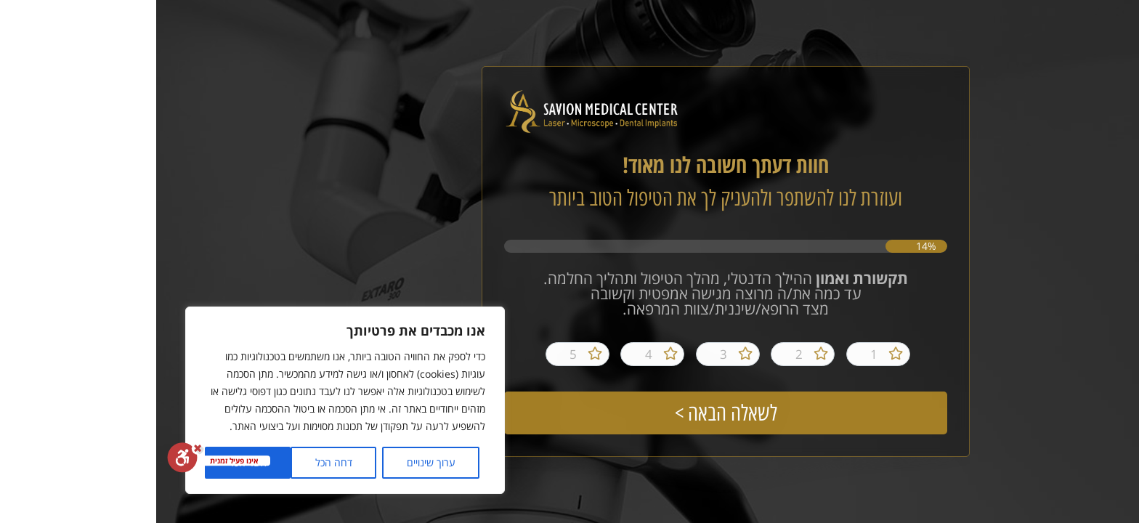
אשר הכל (91, 462)
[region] (189, 400)
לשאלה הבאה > (570, 413)
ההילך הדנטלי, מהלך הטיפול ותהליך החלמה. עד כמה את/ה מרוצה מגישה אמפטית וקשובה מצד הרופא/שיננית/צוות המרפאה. (569, 295)
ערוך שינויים (275, 462)
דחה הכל (177, 462)
